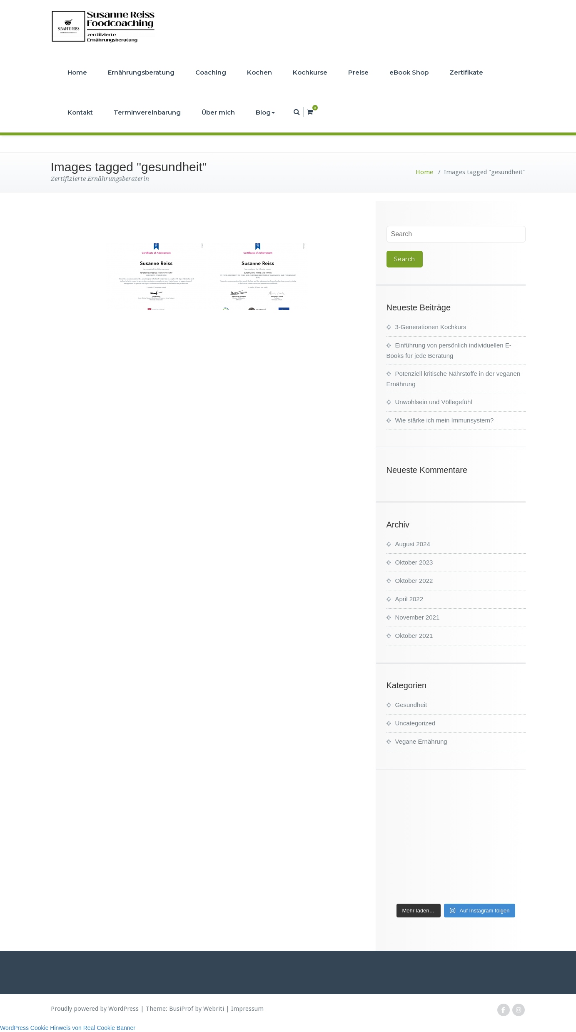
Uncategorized (415, 723)
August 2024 (412, 543)
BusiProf (181, 1008)
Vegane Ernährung (421, 741)
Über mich (218, 112)
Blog (265, 112)
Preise (358, 72)
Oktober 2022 (414, 580)
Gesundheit (411, 704)
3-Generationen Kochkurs (430, 326)
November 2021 (417, 617)
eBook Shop (409, 72)
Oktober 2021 (414, 635)
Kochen (259, 72)
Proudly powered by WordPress (95, 1008)
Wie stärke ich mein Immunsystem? (444, 420)
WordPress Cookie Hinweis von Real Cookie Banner (67, 1028)
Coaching (210, 72)
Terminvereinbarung (147, 112)
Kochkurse (310, 72)
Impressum (247, 1008)
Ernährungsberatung (141, 72)
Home (77, 72)
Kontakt (80, 112)
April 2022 (409, 598)
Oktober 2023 (414, 562)
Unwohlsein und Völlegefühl (433, 401)
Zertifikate (466, 72)
